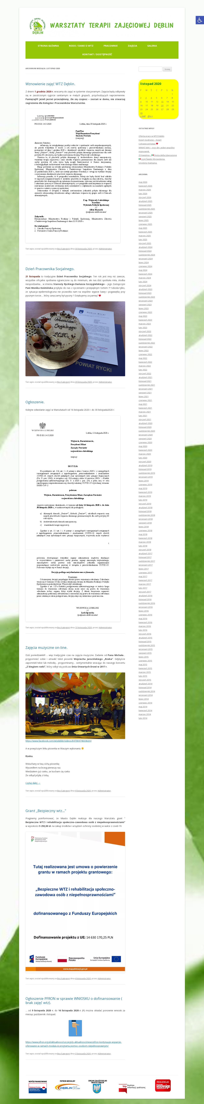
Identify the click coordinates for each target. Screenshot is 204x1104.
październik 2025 (147, 208)
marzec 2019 (145, 496)
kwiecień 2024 (145, 273)
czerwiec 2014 (145, 702)
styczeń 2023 (145, 331)
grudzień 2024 (145, 247)
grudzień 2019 (145, 465)
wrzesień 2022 (146, 346)
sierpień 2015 (145, 653)
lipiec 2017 (144, 568)
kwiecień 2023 (145, 319)
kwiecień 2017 (145, 580)
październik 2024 (147, 254)
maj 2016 (143, 618)
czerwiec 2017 (145, 572)
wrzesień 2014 (146, 695)
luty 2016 (143, 630)
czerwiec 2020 (145, 442)
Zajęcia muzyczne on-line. (46, 647)
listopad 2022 (145, 339)
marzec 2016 (145, 626)
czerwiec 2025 (145, 224)
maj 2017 (143, 576)
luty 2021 (143, 415)
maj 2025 (143, 228)
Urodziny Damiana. (148, 162)
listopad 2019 (145, 469)
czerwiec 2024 (145, 266)
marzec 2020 (145, 453)
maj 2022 (143, 358)
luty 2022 (143, 369)
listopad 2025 (145, 205)
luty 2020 (143, 457)
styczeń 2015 (145, 679)
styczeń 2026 (145, 197)
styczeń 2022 (145, 373)
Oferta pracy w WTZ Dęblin (151, 136)
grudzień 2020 (145, 423)
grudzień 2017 (145, 553)
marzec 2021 (145, 411)
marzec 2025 (145, 235)
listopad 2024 (145, 251)
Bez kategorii (63, 248)
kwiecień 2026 (145, 185)
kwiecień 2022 (145, 362)
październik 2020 (147, 430)
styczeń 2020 (145, 461)
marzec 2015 (145, 672)
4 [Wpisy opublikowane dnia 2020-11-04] (151, 97)
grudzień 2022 (145, 335)
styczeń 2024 (145, 285)
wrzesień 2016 (146, 607)
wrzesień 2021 (146, 388)
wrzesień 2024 (146, 258)
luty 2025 (143, 239)
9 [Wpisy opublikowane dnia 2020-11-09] (140, 101)
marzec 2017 (145, 584)
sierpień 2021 (145, 392)
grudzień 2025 (145, 201)
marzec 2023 (145, 323)
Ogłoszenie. (35, 401)
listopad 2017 (145, 557)
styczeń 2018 (145, 549)
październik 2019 (147, 473)
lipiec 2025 (144, 220)
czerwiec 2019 (145, 484)
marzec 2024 (145, 277)
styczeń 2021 (145, 419)
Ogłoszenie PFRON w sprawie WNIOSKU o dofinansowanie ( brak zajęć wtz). (74, 1000)
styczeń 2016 (145, 633)
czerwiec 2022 (145, 354)
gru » (150, 116)
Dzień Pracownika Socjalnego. (50, 268)
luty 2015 (143, 676)
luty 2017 (143, 587)
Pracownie (111, 45)
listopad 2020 (145, 427)
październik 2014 (147, 691)
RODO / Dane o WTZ (81, 45)
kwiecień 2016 (145, 622)
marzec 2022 (145, 365)
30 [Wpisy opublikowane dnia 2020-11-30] (141, 113)
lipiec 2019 (144, 480)
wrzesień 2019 (146, 476)
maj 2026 (143, 182)
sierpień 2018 (145, 522)
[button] (200, 20)
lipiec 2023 (144, 308)
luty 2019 (143, 499)
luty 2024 (143, 281)
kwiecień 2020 (145, 450)
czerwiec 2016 (145, 614)
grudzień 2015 (145, 637)
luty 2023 (143, 327)
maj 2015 (143, 664)
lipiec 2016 (144, 610)
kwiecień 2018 (145, 538)
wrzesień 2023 (146, 300)
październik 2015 (147, 645)
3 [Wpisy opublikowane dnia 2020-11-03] (146, 97)
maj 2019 (143, 488)
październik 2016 (147, 603)
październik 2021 (147, 385)
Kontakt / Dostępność (97, 54)
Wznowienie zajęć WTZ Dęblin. (50, 83)
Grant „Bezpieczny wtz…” (46, 810)
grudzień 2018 (145, 507)
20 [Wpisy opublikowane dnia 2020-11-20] (162, 105)
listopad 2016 (145, 599)
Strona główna (48, 45)
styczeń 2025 (145, 243)
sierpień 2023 (145, 304)
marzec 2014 (145, 714)
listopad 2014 (145, 687)
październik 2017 (147, 561)
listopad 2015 (145, 641)
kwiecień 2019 (145, 492)
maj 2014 (143, 706)
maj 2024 (143, 270)
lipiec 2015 (144, 656)
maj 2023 (143, 316)
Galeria (152, 45)
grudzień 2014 (145, 683)
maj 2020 (143, 446)
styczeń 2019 (145, 503)
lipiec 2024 (144, 262)
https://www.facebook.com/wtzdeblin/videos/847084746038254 (58, 740)
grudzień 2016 (145, 595)
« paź (143, 116)
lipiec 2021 (144, 396)
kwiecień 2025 (145, 231)
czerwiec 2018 (145, 530)
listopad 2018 (145, 511)
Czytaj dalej (33, 782)
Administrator (105, 248)
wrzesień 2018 (146, 519)
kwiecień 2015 (145, 668)
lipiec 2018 (144, 526)
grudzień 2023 (145, 289)
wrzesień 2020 (146, 434)
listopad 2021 (145, 381)
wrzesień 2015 (146, 649)
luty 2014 (143, 718)
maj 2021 (143, 404)
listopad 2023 (145, 293)
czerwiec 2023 (145, 312)
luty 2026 (143, 193)
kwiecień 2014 (145, 710)
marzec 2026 (145, 189)
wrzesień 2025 (146, 212)
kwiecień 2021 (145, 408)
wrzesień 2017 (146, 564)
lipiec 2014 (144, 698)
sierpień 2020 (145, 438)
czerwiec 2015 (145, 660)
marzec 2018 (145, 542)
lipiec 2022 (144, 350)
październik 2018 (147, 515)
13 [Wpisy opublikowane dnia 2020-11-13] (162, 101)
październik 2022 (147, 342)
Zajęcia (132, 45)
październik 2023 (147, 296)
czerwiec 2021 (145, 400)
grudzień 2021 (145, 377)
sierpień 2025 (145, 216)
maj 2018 (143, 534)
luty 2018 (143, 545)
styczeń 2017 (145, 591)
